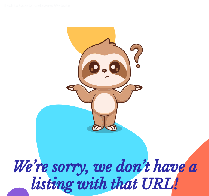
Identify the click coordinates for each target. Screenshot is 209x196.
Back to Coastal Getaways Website (37, 5)
